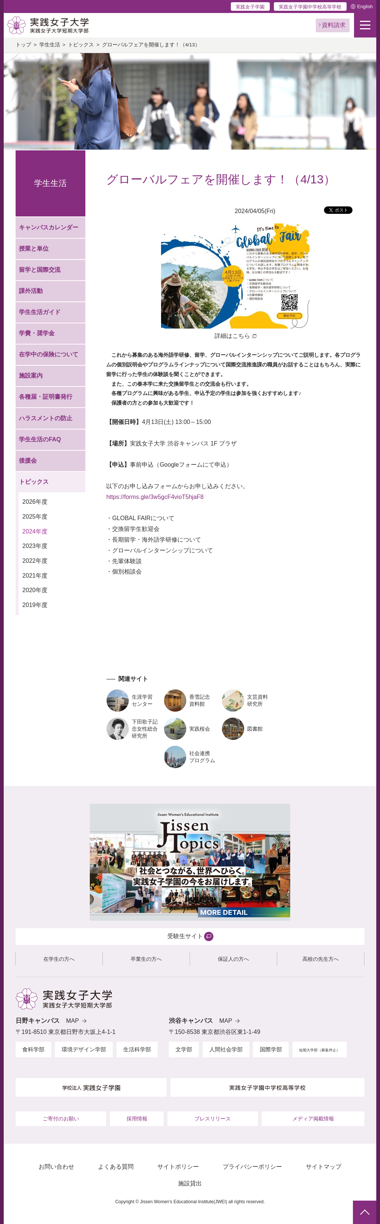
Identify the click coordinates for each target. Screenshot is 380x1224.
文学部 (184, 1049)
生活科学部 (137, 1049)
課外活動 (31, 291)
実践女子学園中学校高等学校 (310, 7)
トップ (23, 45)
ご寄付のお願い (61, 1119)
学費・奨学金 (37, 333)
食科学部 (33, 1049)
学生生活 (49, 45)
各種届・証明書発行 (45, 397)
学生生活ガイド (39, 312)
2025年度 (35, 516)
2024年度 (35, 531)
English (365, 6)
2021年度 (35, 575)
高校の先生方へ (320, 959)
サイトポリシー (178, 1166)
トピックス (81, 45)
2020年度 (35, 590)
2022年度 (35, 561)
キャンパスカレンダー (48, 227)
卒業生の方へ (146, 959)
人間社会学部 (226, 1049)
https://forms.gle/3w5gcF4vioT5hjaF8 (154, 497)
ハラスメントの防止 (45, 418)
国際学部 (271, 1049)
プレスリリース (212, 1119)
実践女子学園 (250, 7)
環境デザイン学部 (84, 1049)
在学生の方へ (59, 959)
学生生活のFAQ (40, 439)
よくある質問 (116, 1166)
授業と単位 (34, 248)
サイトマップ (323, 1166)
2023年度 (35, 546)
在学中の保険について (48, 354)
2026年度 (35, 502)
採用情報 (137, 1119)
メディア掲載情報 (313, 1119)
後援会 (28, 460)
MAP (72, 1021)
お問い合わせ (56, 1166)
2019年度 (35, 605)
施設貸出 (190, 1183)
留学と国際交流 (39, 270)
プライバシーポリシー (252, 1166)
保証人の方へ (233, 959)
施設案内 (31, 375)
